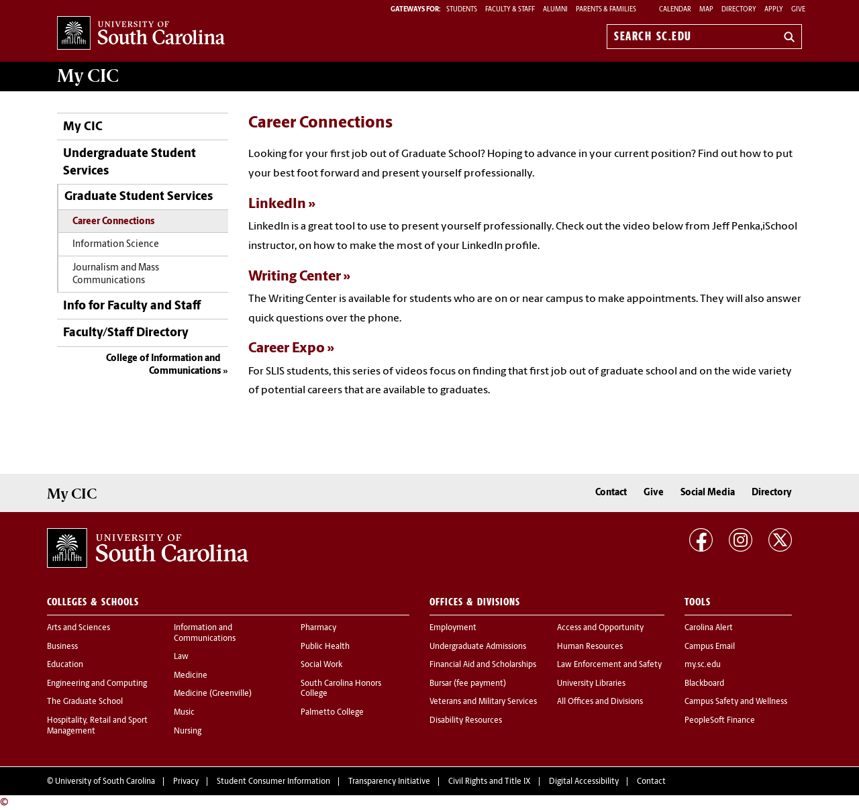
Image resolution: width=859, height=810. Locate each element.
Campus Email (710, 647)
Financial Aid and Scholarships (483, 665)
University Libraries (591, 684)
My (88, 76)
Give (798, 9)
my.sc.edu (703, 665)
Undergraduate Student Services (129, 162)
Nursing (187, 731)
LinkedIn (277, 204)
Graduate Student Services (138, 197)
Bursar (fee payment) (468, 684)
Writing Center (294, 277)
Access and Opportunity (600, 628)
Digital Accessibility (584, 782)
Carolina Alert (709, 628)
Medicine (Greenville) (213, 694)
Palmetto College (332, 713)
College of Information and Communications (163, 365)
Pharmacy (318, 628)
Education (65, 665)
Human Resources (590, 647)
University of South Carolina (105, 782)
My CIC (83, 127)
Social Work (321, 665)
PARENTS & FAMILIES (606, 9)
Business (62, 647)
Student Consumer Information (273, 782)
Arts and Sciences (78, 628)
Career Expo (286, 349)
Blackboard (704, 684)
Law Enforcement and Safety (609, 665)
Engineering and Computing (97, 684)
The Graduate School (85, 702)
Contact (611, 493)
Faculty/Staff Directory (126, 333)
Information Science (115, 244)
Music (184, 713)
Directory (738, 9)
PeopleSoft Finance (720, 721)
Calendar (675, 9)
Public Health (325, 647)
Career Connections (113, 221)
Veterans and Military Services (483, 702)
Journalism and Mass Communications (115, 274)
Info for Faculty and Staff (132, 306)
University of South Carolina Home (141, 34)
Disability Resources (466, 721)
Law (181, 657)
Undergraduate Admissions (478, 647)
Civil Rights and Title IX (489, 782)
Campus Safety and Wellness (736, 702)
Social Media (707, 493)
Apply (773, 9)
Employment (453, 628)
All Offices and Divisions (600, 702)
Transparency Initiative (389, 782)
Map (706, 9)
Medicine (190, 676)
